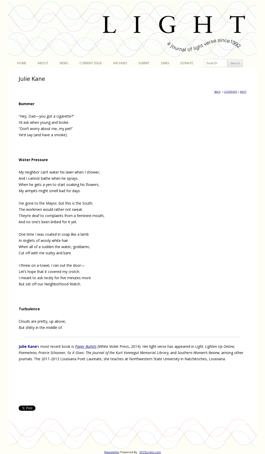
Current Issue (90, 63)
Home (21, 63)
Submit (144, 63)
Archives (120, 63)
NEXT (243, 91)
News (64, 63)
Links (165, 63)
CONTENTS (230, 91)
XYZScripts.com (150, 452)
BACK (217, 91)
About (43, 63)
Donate (186, 63)
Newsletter (112, 452)
